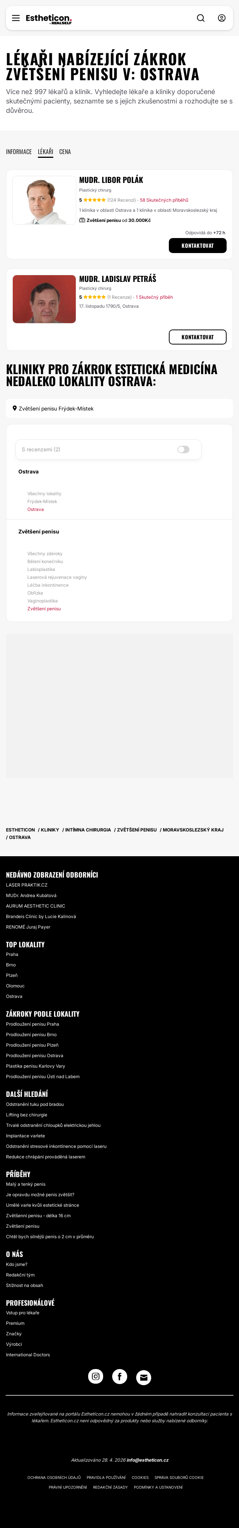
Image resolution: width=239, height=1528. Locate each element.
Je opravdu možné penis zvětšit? (40, 1194)
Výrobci (14, 1344)
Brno (11, 965)
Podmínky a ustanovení (158, 1487)
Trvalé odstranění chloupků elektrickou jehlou (53, 1125)
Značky (14, 1333)
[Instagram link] (95, 1378)
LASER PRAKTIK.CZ (27, 885)
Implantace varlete (25, 1136)
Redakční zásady (110, 1487)
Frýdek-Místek (42, 501)
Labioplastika (41, 569)
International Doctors (28, 1354)
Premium (15, 1323)
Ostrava (35, 509)
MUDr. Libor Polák (111, 179)
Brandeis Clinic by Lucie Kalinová (41, 916)
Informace (19, 151)
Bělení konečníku (45, 561)
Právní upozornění (68, 1487)
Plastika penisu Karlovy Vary (35, 1066)
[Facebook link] (119, 1378)
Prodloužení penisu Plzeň (32, 1045)
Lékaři (45, 151)
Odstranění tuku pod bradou (35, 1104)
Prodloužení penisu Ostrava (34, 1055)
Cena (65, 151)
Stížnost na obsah (24, 1285)
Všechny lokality (44, 493)
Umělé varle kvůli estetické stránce (42, 1205)
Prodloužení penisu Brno (31, 1034)
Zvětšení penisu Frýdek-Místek (53, 408)
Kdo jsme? (16, 1264)
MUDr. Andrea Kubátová (31, 895)
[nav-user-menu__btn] (221, 18)
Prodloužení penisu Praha (32, 1024)
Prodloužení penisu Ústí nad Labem (43, 1076)
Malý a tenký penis (25, 1184)
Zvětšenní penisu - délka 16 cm (38, 1215)
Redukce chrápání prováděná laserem (45, 1156)
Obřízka (35, 593)
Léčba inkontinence (48, 585)
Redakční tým (20, 1275)
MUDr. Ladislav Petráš (117, 278)
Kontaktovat (198, 245)
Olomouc (15, 986)
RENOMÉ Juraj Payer (28, 927)
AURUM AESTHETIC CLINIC (35, 906)
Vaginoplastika (42, 601)
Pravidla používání (106, 1477)
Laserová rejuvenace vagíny (57, 577)
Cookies (140, 1477)
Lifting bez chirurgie (26, 1115)
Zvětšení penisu (44, 608)
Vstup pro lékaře (22, 1312)
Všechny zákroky (45, 553)
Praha (12, 954)
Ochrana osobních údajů (54, 1477)
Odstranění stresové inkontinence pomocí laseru (56, 1146)
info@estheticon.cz (147, 1460)
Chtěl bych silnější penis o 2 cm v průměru (50, 1236)
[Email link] (143, 1377)
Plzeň (12, 975)
